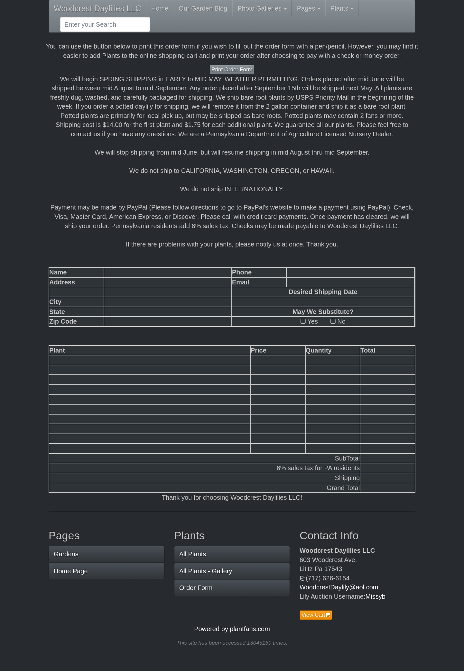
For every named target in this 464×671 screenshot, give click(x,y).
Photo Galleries (261, 8)
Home (159, 8)
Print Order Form (232, 70)
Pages (308, 8)
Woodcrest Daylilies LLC (97, 8)
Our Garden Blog (203, 8)
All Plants (192, 554)
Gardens (66, 554)
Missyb (375, 596)
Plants (341, 8)
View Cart (316, 615)
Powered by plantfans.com (232, 628)
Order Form (195, 587)
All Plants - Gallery (205, 571)
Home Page (71, 571)
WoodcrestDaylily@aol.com (339, 587)
